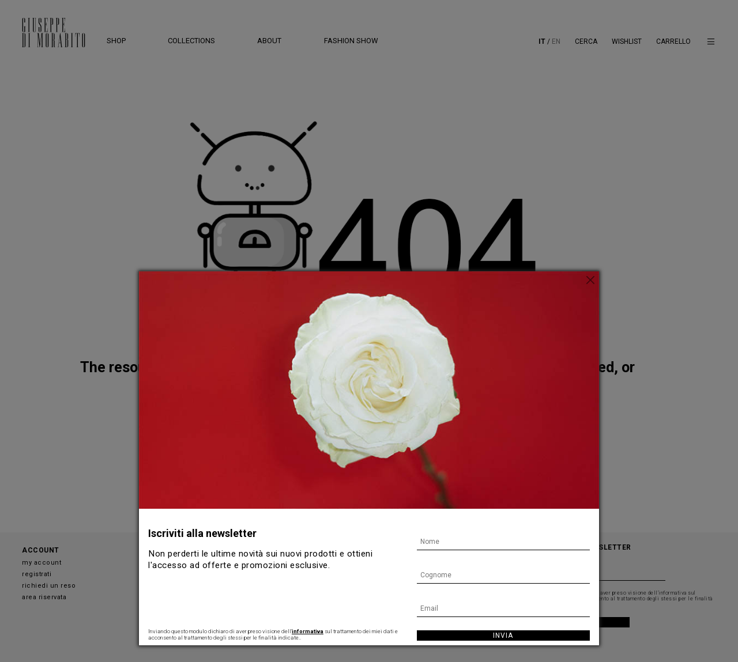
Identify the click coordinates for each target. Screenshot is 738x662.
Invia (503, 635)
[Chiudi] (590, 280)
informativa (307, 631)
